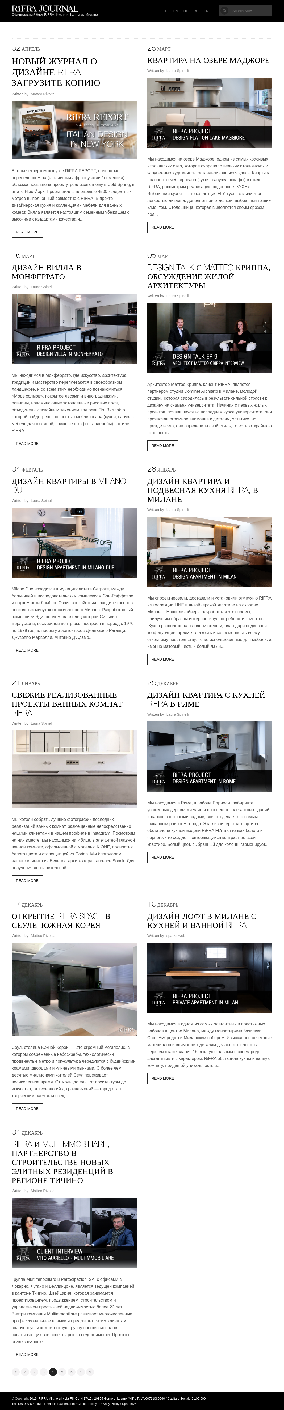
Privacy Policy (109, 1403)
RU (196, 11)
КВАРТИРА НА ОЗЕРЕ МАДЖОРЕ (208, 61)
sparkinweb (175, 935)
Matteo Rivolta (43, 93)
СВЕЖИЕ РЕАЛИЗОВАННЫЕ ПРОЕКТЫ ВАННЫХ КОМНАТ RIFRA (67, 704)
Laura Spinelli (177, 71)
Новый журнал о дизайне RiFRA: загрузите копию (56, 73)
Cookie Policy (87, 1403)
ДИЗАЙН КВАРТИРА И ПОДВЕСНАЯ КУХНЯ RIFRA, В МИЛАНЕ (202, 491)
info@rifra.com (64, 1403)
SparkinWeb (130, 1403)
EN (175, 11)
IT (166, 11)
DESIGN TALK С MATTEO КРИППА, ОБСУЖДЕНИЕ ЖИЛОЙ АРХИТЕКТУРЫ (208, 277)
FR (206, 11)
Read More (27, 231)
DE (185, 11)
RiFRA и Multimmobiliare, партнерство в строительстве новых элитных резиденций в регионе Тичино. (62, 1163)
